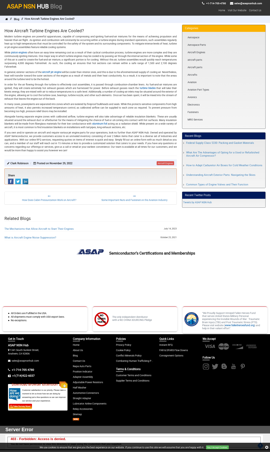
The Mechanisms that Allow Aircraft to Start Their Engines (39, 228)
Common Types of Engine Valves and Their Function (217, 184)
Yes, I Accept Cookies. (217, 447)
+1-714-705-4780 (23, 370)
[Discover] (237, 348)
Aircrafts (192, 74)
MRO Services (195, 119)
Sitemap (77, 414)
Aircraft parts (195, 67)
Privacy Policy (123, 344)
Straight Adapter (82, 398)
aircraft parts (195, 59)
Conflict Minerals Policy (129, 355)
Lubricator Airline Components (89, 403)
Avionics (192, 97)
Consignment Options (171, 355)
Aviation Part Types (198, 89)
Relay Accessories (83, 409)
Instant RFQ (166, 344)
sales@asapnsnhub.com (25, 360)
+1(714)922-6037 (23, 376)
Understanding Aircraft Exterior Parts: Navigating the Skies (220, 175)
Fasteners (193, 112)
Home (221, 10)
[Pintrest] (242, 367)
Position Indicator (82, 371)
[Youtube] (233, 367)
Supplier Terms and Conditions (132, 380)
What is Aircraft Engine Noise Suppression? (30, 237)
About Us (78, 350)
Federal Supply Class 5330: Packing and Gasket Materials (220, 142)
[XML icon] (76, 419)
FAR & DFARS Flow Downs (173, 350)
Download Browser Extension (40, 384)
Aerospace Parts (197, 44)
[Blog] (224, 367)
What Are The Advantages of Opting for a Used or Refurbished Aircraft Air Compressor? (222, 154)
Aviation (192, 82)
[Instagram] (205, 367)
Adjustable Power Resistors (88, 382)
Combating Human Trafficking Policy (136, 360)
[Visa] (209, 348)
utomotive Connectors (86, 393)
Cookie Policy (123, 350)
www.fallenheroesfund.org (239, 325)
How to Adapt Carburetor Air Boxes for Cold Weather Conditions (224, 165)
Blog (16, 19)
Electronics (194, 104)
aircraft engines (165, 163)
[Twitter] (215, 367)
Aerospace (193, 37)
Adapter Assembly (83, 377)
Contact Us (255, 10)
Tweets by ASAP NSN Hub (197, 202)
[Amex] (251, 348)
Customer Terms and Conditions (133, 375)
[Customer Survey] (20, 406)
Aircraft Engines (196, 52)
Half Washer (79, 387)
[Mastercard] (223, 348)
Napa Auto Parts (82, 366)
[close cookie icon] (266, 447)
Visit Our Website (237, 10)
